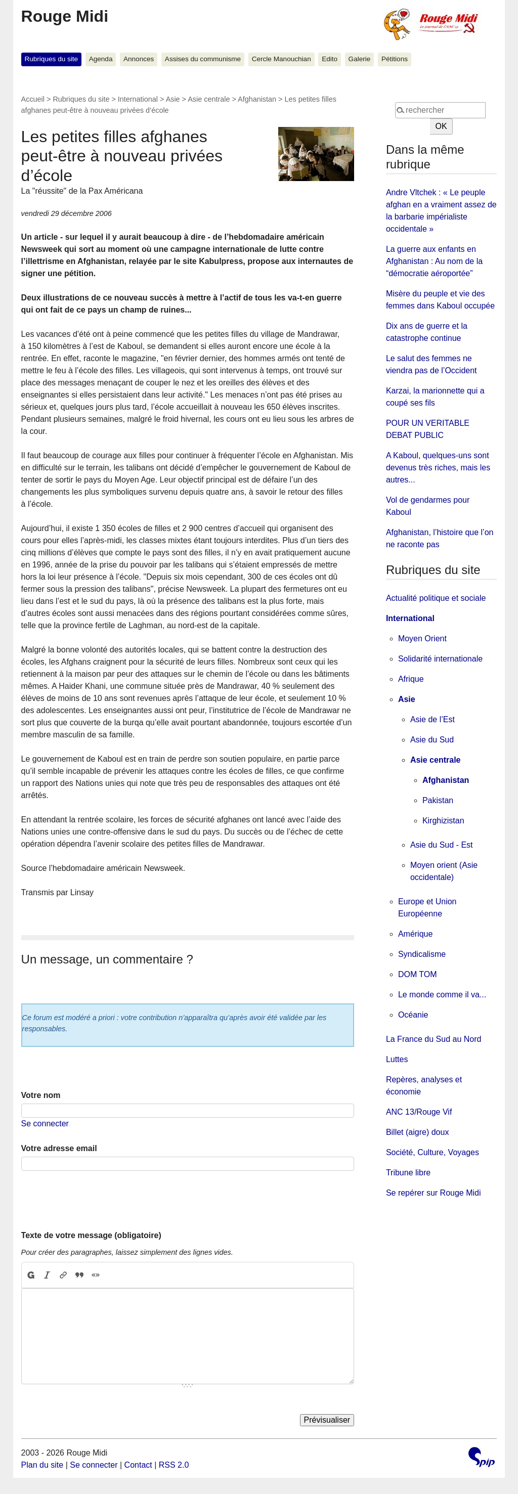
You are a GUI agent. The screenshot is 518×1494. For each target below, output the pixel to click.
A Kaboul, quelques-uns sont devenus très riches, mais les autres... (438, 467)
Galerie (360, 59)
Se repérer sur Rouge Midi (433, 1193)
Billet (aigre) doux (417, 1132)
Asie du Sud (432, 739)
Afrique (411, 679)
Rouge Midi (64, 16)
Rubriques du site (51, 59)
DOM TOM (417, 974)
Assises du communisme (203, 59)
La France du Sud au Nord (434, 1039)
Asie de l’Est (432, 719)
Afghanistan (257, 99)
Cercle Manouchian (281, 59)
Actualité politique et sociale (436, 598)
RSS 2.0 (174, 1465)
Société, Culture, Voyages (432, 1152)
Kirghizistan (443, 820)
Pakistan (437, 800)
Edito (329, 59)
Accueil (33, 99)
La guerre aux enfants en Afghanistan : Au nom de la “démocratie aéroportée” (434, 261)
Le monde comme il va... (442, 994)
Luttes (397, 1059)
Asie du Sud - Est (441, 845)
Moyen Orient (422, 638)
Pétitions (394, 59)
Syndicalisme (422, 954)
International (138, 99)
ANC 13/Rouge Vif (419, 1112)
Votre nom (41, 1095)
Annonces (138, 59)
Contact (138, 1465)
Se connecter (45, 1123)
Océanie (413, 1014)
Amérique (415, 934)
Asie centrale (209, 99)
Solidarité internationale (440, 658)
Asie (173, 99)
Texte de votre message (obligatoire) (91, 1235)
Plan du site (42, 1465)
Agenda (101, 59)
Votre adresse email (59, 1148)
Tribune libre (408, 1172)
